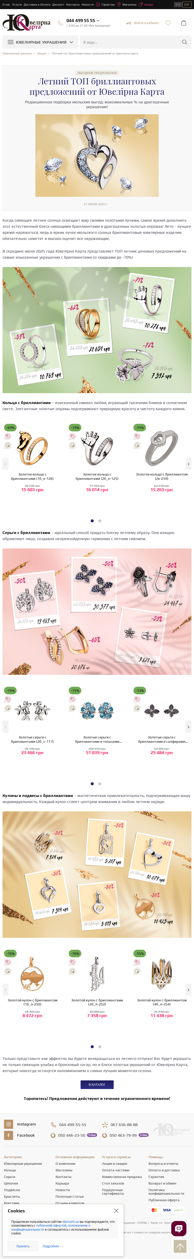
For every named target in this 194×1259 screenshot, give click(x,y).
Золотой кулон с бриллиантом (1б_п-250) (32, 1002)
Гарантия (156, 1176)
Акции (145, 4)
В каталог (97, 1084)
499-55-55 (72, 1125)
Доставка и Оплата (37, 4)
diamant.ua (71, 1222)
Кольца (10, 1170)
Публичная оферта (164, 1200)
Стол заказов (113, 1183)
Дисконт (58, 4)
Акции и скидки (114, 1163)
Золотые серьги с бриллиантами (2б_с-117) (32, 739)
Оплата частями (115, 1170)
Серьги (9, 1176)
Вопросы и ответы (163, 1163)
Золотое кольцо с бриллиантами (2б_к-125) (97, 476)
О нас (6, 4)
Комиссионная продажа (122, 1176)
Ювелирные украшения (23, 1163)
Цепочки (11, 1183)
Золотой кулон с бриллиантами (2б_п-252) (97, 1002)
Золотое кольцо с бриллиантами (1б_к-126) (32, 476)
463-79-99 (123, 1135)
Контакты (73, 4)
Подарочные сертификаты (113, 1191)
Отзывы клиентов (70, 1203)
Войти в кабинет (142, 23)
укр (178, 4)
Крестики (11, 1203)
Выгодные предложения (97, 73)
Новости (88, 4)
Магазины (126, 4)
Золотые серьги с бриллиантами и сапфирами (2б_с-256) (161, 739)
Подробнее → (53, 1246)
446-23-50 (71, 1135)
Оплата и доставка (164, 1170)
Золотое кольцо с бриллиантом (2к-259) (162, 476)
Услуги (17, 4)
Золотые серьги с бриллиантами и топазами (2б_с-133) (97, 739)
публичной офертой (51, 1225)
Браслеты (12, 1196)
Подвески (12, 1190)
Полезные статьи (70, 1196)
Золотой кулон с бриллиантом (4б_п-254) (162, 1002)
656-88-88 (124, 1125)
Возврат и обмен (162, 1183)
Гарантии (105, 4)
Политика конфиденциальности (166, 1191)
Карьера (62, 1183)
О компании (65, 1163)
